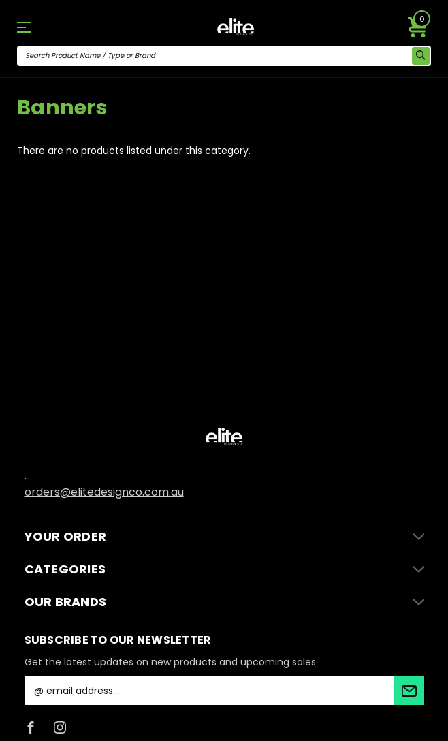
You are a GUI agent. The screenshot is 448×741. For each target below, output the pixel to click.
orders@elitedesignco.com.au (104, 492)
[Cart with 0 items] (418, 27)
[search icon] (421, 56)
